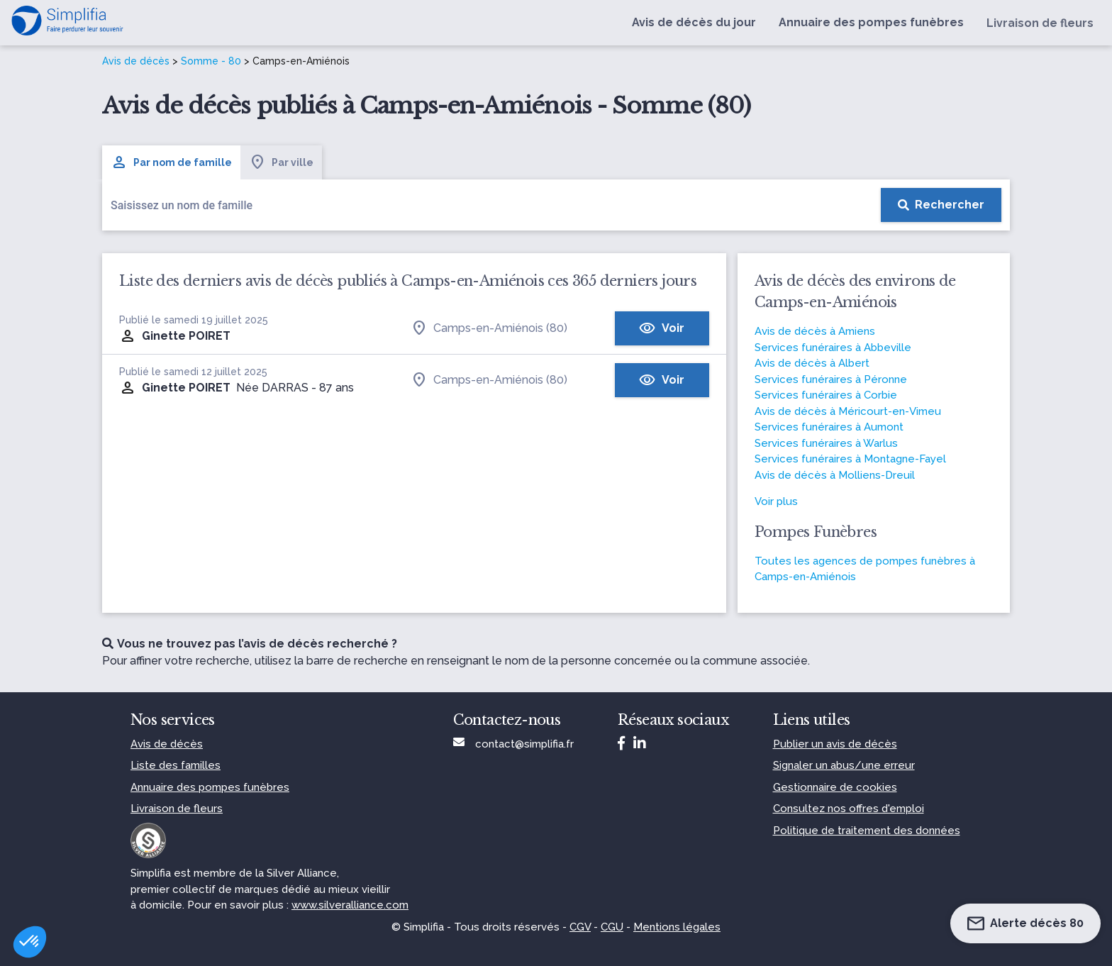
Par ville (281, 162)
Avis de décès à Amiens (815, 331)
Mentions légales (677, 927)
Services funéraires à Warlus (826, 443)
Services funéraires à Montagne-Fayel (850, 459)
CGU (612, 927)
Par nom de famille (171, 162)
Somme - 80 (211, 61)
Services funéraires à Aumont (829, 427)
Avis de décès (135, 61)
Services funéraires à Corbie (826, 395)
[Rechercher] (941, 205)
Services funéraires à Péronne (831, 379)
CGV (580, 927)
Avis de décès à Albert (812, 363)
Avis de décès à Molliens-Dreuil (835, 475)
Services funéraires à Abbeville (833, 347)
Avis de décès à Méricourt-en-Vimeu (848, 411)
